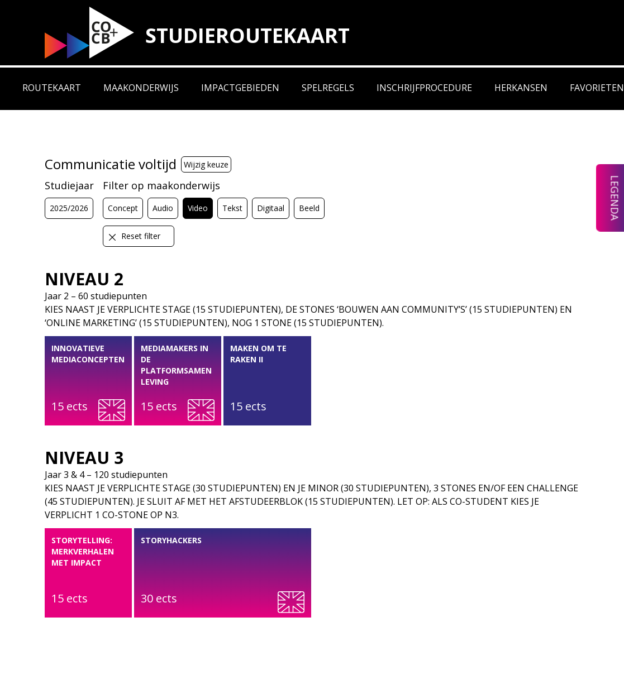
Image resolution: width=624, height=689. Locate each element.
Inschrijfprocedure (424, 88)
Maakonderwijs (141, 88)
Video (198, 208)
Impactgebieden (240, 88)
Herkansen (520, 88)
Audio (163, 208)
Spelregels (328, 88)
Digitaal (270, 208)
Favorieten (597, 88)
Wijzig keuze (206, 164)
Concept (123, 208)
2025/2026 (69, 208)
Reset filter (134, 236)
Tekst (232, 208)
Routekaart (51, 88)
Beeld (309, 208)
